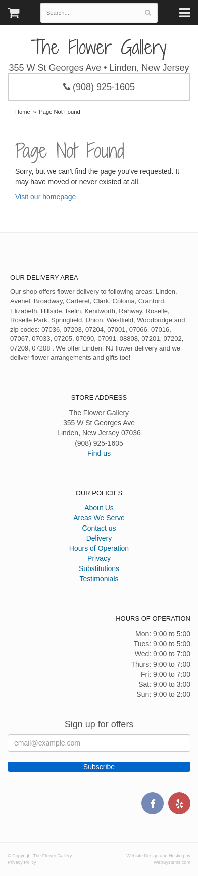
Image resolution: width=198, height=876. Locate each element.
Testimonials (98, 579)
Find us (99, 453)
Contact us (99, 528)
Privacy (99, 558)
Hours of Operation (99, 548)
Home (22, 112)
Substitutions (99, 568)
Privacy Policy (22, 862)
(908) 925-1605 (99, 87)
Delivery (99, 538)
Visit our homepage (45, 197)
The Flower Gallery (99, 47)
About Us (99, 508)
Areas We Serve (99, 518)
